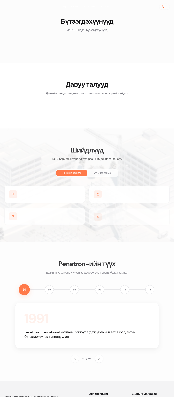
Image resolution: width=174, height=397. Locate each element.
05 (99, 289)
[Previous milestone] (75, 359)
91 (24, 290)
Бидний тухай (89, 6)
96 (74, 289)
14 (124, 289)
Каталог (74, 6)
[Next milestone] (99, 359)
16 (150, 289)
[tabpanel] (87, 205)
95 (49, 289)
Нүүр (64, 7)
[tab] (71, 173)
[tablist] (87, 173)
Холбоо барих (105, 6)
